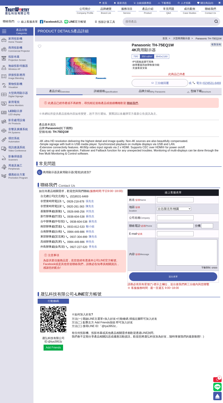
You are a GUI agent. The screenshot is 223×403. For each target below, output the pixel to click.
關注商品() (205, 2)
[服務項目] (127, 10)
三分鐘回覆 (160, 83)
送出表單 (173, 276)
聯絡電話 (134, 225)
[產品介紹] (147, 10)
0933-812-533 (76, 226)
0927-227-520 (78, 246)
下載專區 (164, 2)
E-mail (133, 233)
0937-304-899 (78, 236)
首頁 (103, 2)
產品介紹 (59, 91)
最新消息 (120, 2)
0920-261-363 (75, 206)
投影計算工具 (104, 21)
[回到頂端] (217, 396)
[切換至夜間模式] (219, 3)
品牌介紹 (152, 91)
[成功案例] (189, 10)
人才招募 (184, 2)
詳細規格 (106, 91)
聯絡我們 (132, 103)
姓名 (132, 199)
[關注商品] (217, 380)
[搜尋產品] (171, 21)
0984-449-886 (76, 231)
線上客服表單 (29, 21)
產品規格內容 (67, 113)
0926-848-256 (76, 211)
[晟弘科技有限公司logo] (17, 14)
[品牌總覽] (106, 10)
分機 (198, 225)
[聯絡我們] (210, 10)
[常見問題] (168, 10)
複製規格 (216, 44)
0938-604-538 (76, 216)
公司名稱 (134, 217)
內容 (132, 254)
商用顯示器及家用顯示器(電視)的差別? (67, 172)
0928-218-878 (75, 201)
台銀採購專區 (142, 2)
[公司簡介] (85, 10)
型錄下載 (199, 92)
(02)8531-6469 (212, 83)
